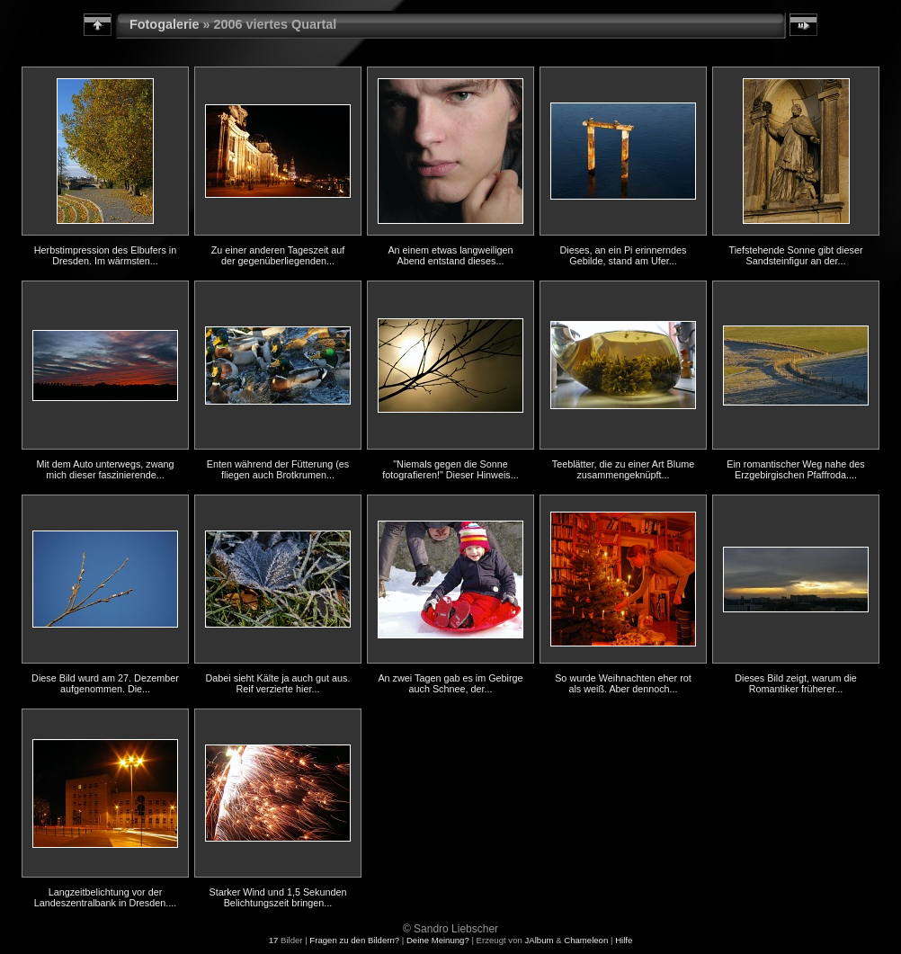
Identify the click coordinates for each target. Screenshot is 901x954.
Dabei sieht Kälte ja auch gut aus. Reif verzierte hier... (278, 683)
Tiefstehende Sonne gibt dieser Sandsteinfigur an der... (795, 255)
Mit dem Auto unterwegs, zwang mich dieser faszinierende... (105, 469)
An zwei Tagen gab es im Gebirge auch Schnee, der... (450, 683)
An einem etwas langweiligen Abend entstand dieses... (450, 255)
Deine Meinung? (437, 940)
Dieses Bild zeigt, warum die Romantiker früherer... (796, 683)
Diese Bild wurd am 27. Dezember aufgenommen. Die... (105, 683)
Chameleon (586, 940)
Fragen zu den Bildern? (354, 940)
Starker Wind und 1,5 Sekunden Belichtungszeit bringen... (277, 897)
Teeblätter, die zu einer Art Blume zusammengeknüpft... (623, 469)
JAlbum (538, 940)
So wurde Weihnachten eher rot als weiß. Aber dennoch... (623, 683)
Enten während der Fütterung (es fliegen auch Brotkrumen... (278, 469)
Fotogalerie (164, 24)
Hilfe (623, 940)
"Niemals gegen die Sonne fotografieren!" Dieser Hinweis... (450, 469)
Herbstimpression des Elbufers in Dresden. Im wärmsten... (105, 255)
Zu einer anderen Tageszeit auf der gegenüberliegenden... (278, 255)
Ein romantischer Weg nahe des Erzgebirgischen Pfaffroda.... (795, 469)
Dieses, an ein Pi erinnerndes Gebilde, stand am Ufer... (622, 255)
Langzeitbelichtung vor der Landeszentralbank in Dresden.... (105, 897)
